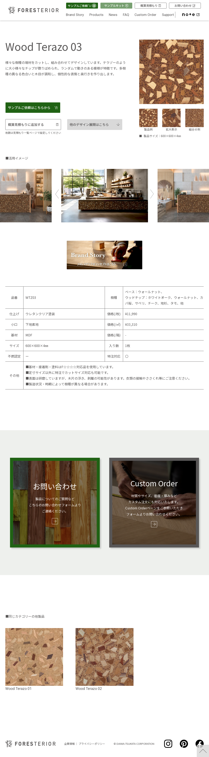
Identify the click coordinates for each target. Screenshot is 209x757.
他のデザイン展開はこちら (95, 124)
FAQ (126, 15)
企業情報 (69, 744)
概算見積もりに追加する (33, 124)
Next (152, 193)
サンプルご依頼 (82, 5)
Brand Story (75, 15)
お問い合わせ (185, 5)
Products (96, 15)
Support (168, 15)
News (113, 15)
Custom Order (145, 15)
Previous (57, 193)
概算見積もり (150, 5)
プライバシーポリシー (92, 744)
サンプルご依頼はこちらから (33, 107)
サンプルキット (116, 5)
